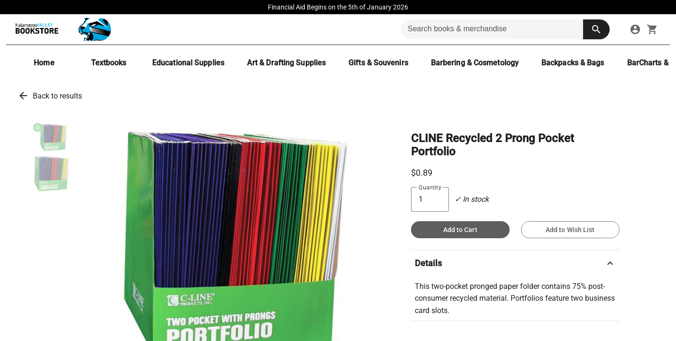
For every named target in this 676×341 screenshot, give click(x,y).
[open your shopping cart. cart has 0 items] (652, 29)
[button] (52, 137)
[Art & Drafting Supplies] (286, 63)
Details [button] (515, 263)
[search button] (596, 29)
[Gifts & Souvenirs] (378, 63)
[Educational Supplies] (188, 63)
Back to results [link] (57, 95)
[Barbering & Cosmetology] (474, 63)
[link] (635, 29)
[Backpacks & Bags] (573, 63)
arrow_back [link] (23, 95)
